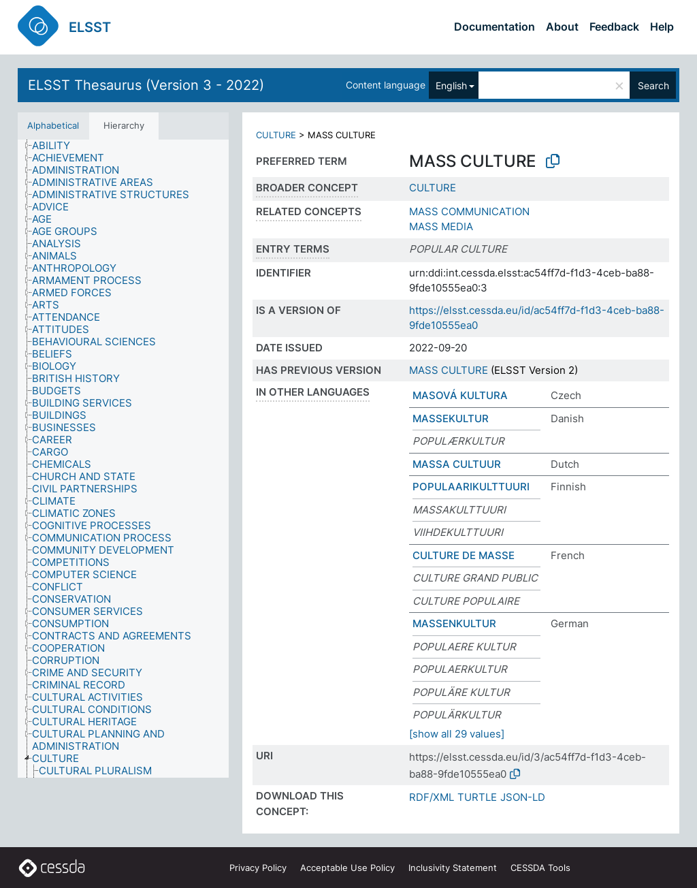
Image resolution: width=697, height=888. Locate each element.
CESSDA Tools (540, 867)
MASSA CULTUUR (456, 464)
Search (653, 85)
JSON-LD (522, 797)
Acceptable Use (347, 867)
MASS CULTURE (448, 370)
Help (662, 26)
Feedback (614, 26)
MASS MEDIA (441, 226)
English (451, 85)
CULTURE (276, 134)
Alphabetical (53, 125)
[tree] (123, 459)
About (562, 26)
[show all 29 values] (456, 733)
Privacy (258, 867)
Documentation (494, 26)
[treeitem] (56, 146)
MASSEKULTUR (450, 418)
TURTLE (477, 797)
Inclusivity (452, 867)
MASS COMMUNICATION (469, 211)
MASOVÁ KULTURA (460, 395)
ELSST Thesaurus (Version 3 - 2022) (146, 85)
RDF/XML (431, 797)
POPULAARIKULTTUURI (471, 486)
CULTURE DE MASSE (463, 555)
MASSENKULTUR (454, 623)
